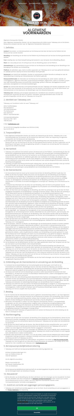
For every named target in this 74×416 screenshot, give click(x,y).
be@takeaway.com (13, 124)
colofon (54, 3)
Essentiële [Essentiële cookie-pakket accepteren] (37, 412)
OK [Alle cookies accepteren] (37, 408)
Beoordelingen (34, 3)
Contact (45, 3)
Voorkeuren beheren (22, 402)
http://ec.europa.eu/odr (61, 339)
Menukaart (23, 3)
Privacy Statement (13, 390)
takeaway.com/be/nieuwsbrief (42, 378)
